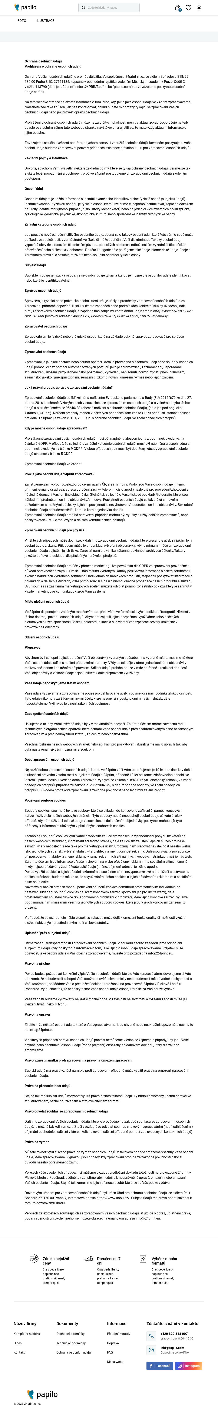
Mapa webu (115, 1362)
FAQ (110, 1352)
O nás (18, 1343)
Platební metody (118, 1334)
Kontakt (19, 1352)
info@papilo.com (172, 1348)
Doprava (113, 1343)
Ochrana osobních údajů (73, 1352)
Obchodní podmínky (70, 1334)
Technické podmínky (71, 1343)
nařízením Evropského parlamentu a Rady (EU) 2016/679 (133, 398)
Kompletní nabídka (27, 1334)
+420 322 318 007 (174, 1334)
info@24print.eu (160, 953)
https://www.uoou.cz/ (113, 1198)
